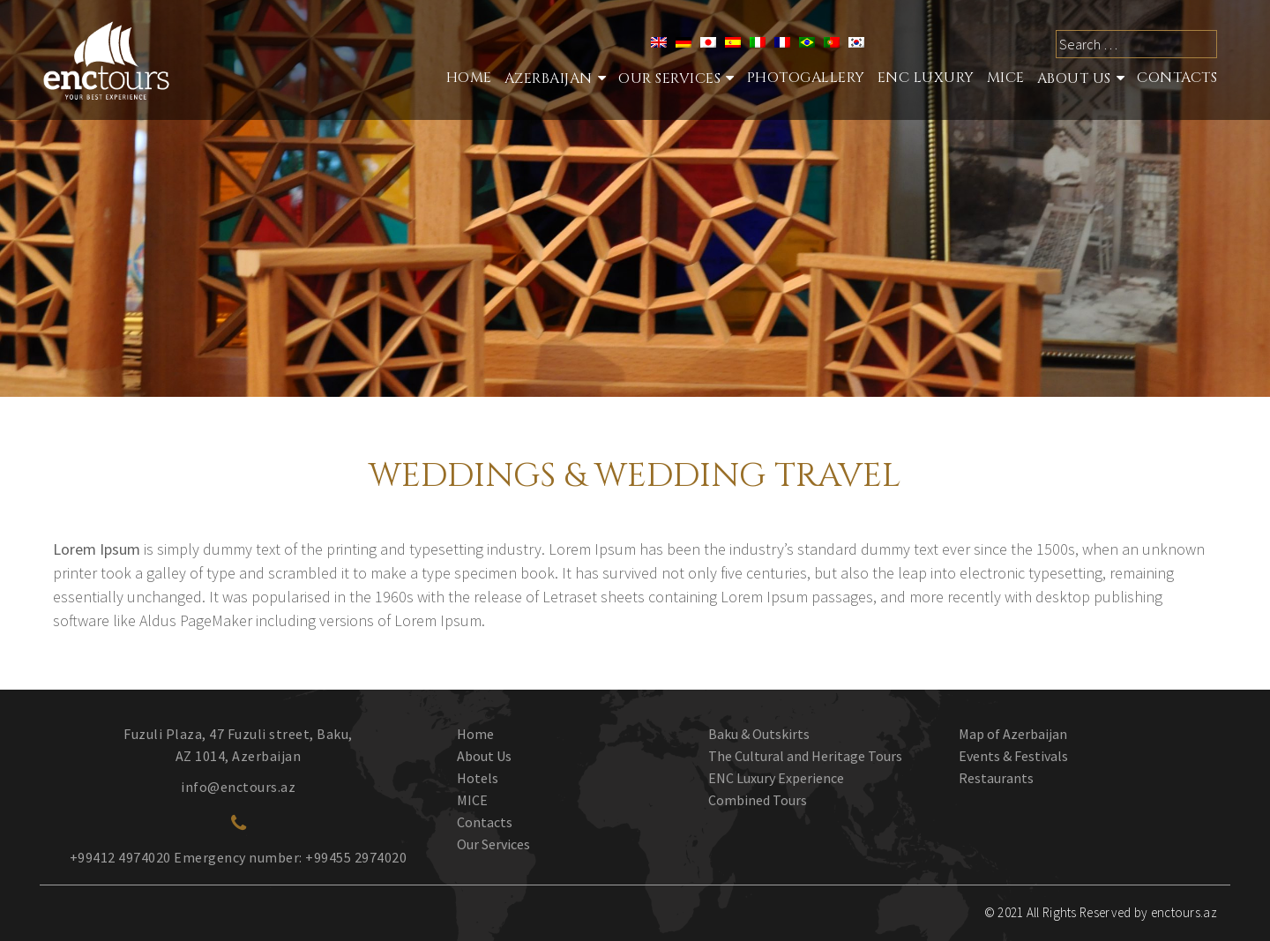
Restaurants (996, 778)
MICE (1006, 77)
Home (469, 77)
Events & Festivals (1013, 756)
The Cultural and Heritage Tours (805, 756)
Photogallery (806, 77)
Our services (669, 78)
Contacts (1177, 77)
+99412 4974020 (120, 857)
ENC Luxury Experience (776, 778)
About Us (1074, 78)
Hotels (477, 778)
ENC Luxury (926, 77)
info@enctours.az (238, 786)
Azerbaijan (548, 78)
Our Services (493, 844)
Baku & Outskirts (759, 734)
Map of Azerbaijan (1013, 734)
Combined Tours (757, 800)
